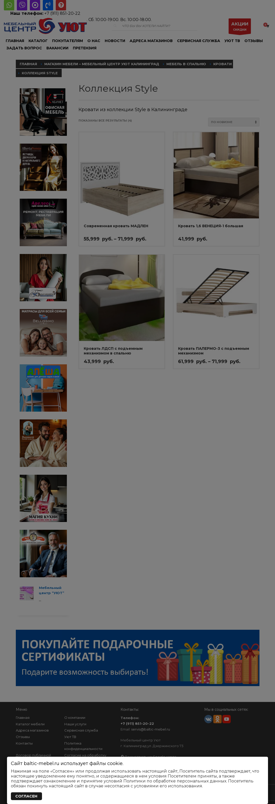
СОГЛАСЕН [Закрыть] (26, 796)
